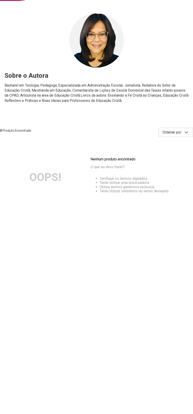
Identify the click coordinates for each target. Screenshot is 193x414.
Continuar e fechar (96, 405)
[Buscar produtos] (118, 17)
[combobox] (76, 17)
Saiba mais (115, 395)
